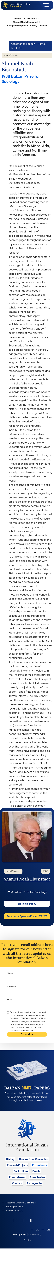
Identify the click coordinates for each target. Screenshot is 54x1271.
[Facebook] (14, 1220)
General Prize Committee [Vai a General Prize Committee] (33, 1159)
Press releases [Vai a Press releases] (17, 1177)
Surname (11, 986)
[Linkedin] (23, 1220)
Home (17, 18)
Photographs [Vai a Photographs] (34, 1183)
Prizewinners (30, 18)
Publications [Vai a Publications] (21, 1171)
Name (10, 973)
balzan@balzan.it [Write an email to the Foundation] (14, 1206)
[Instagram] (31, 1220)
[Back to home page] (6, 5)
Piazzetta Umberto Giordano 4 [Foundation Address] (21, 1202)
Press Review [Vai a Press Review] (37, 1177)
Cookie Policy (34, 1234)
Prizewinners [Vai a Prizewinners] (39, 1165)
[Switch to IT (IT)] (32, 1230)
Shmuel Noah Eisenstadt (25, 21)
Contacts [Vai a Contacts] (17, 1183)
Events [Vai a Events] (36, 1171)
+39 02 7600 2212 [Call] (14, 1210)
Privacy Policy (20, 1234)
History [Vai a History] (10, 1159)
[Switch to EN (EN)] (48, 1230)
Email (9, 999)
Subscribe (27, 1034)
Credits (27, 1240)
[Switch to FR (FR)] (42, 1230)
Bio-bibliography (27, 903)
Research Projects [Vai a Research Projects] (17, 1165)
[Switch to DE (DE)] (37, 1230)
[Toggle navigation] (45, 5)
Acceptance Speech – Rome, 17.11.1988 (27, 916)
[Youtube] (40, 1220)
